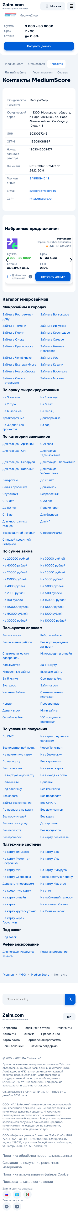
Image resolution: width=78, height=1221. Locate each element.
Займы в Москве (52, 378)
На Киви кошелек (52, 911)
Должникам (48, 487)
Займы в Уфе (49, 357)
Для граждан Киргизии (18, 469)
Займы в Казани (51, 364)
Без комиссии (50, 789)
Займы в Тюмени (14, 326)
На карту (8, 904)
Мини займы (49, 710)
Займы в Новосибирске (18, 371)
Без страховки (50, 761)
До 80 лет (9, 508)
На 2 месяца (49, 397)
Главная (8, 974)
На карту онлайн (14, 897)
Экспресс (9, 685)
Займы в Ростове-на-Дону (17, 317)
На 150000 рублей (53, 600)
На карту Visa (49, 858)
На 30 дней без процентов (13, 427)
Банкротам (10, 480)
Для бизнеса (49, 514)
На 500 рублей (51, 593)
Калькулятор (11, 665)
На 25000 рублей (52, 572)
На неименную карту (17, 754)
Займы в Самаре (52, 339)
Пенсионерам (49, 508)
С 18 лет (8, 514)
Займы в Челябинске (17, 357)
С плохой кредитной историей (16, 542)
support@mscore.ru (43, 191)
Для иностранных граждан (14, 524)
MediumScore (14, 64)
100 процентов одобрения (50, 719)
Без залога (10, 796)
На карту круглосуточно (19, 911)
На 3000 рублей (51, 579)
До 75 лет (47, 480)
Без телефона (12, 768)
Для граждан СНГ (14, 451)
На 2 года (9, 404)
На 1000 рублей (51, 614)
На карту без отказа (54, 837)
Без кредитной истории (18, 533)
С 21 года (46, 444)
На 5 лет (46, 404)
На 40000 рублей (14, 565)
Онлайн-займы (12, 717)
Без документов (51, 809)
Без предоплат (50, 796)
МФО (22, 974)
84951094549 (39, 178)
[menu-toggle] (71, 6)
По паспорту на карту (17, 809)
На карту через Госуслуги (13, 920)
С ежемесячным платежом (51, 694)
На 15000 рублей (14, 579)
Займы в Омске (13, 339)
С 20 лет (46, 501)
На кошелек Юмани (54, 904)
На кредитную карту (16, 890)
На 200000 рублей (15, 558)
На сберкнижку (51, 754)
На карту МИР (12, 870)
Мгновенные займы (16, 672)
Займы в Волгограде (54, 314)
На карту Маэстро (53, 883)
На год (45, 425)
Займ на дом (49, 685)
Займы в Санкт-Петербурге (13, 380)
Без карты (47, 816)
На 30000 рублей (14, 620)
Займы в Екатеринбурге (19, 364)
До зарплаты (49, 823)
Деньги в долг (12, 710)
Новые (7, 703)
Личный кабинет (16, 72)
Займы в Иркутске (53, 326)
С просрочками (51, 533)
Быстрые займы (51, 672)
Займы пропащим (14, 487)
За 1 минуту (48, 665)
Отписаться (36, 64)
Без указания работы (17, 642)
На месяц (46, 411)
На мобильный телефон (56, 897)
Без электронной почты (18, 747)
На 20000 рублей (14, 572)
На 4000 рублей (13, 586)
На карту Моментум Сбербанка (16, 861)
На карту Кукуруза (53, 870)
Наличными (10, 782)
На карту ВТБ (49, 852)
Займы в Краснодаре (55, 332)
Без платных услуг (15, 823)
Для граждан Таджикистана (50, 453)
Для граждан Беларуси (18, 462)
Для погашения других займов (18, 954)
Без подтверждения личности (54, 644)
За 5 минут (10, 678)
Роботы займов (51, 635)
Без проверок (11, 837)
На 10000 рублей (52, 607)
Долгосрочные (50, 418)
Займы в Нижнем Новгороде (52, 348)
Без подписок (11, 635)
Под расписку (12, 789)
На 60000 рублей (52, 565)
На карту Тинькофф (15, 852)
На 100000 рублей (53, 620)
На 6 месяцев (12, 411)
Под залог (9, 937)
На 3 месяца (11, 397)
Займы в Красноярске (17, 346)
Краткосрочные (13, 418)
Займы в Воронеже (53, 371)
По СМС (8, 736)
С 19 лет (8, 501)
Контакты (56, 64)
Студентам (10, 494)
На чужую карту (51, 768)
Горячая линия (42, 72)
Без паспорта (11, 830)
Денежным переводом (18, 883)
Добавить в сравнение (16, 277)
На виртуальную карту (18, 775)
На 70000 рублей (52, 558)
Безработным (49, 494)
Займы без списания (16, 803)
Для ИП (45, 521)
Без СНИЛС (48, 803)
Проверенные (49, 703)
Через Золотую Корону (56, 877)
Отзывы (62, 72)
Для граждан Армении (17, 444)
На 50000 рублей (14, 614)
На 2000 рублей (13, 593)
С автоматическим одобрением (15, 656)
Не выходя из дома (53, 775)
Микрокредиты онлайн (56, 653)
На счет (45, 890)
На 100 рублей (12, 600)
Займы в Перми (13, 332)
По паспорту (11, 761)
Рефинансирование (54, 952)
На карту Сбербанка (16, 877)
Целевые (46, 782)
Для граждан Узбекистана (49, 471)
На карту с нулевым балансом (54, 738)
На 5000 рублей (51, 586)
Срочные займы (51, 678)
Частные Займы (13, 692)
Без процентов (50, 830)
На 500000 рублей (15, 607)
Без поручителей (14, 816)
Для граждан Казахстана (57, 462)
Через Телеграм (51, 747)
